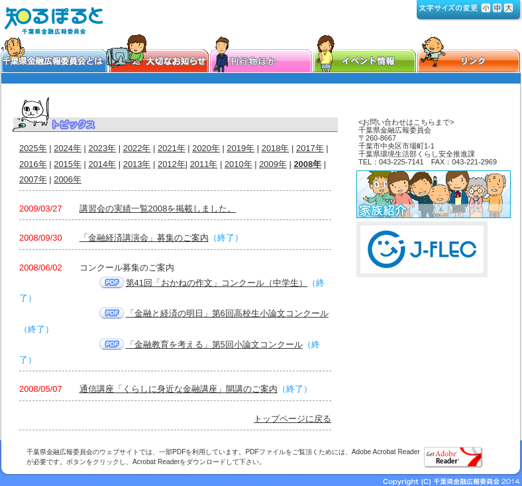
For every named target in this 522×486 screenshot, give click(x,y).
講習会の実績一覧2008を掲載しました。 (157, 208)
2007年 (33, 179)
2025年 (33, 148)
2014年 (103, 164)
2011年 (204, 164)
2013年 (137, 164)
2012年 (171, 164)
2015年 (67, 164)
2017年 (310, 148)
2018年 (275, 148)
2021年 (171, 148)
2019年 (241, 148)
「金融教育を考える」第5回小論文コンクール (214, 344)
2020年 (206, 148)
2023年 (103, 148)
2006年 (67, 179)
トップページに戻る (292, 419)
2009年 (273, 164)
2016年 (33, 164)
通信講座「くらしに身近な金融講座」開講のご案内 (178, 389)
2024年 (67, 148)
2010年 (238, 164)
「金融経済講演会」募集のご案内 (144, 238)
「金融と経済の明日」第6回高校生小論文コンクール (227, 313)
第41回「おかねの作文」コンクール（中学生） (216, 283)
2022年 (137, 148)
